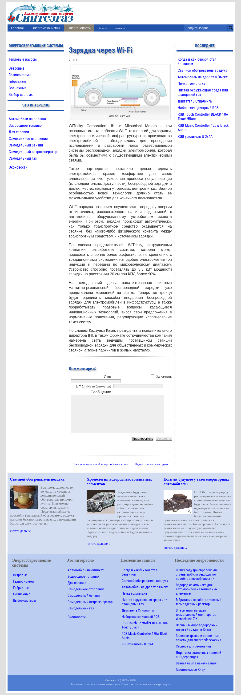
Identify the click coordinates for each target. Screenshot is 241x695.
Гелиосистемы (20, 75)
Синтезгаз (111, 680)
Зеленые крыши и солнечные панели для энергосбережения (198, 638)
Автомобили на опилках (28, 119)
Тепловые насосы (23, 59)
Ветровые (16, 68)
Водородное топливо (25, 125)
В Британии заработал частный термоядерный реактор (198, 602)
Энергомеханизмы (46, 28)
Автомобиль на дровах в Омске (203, 77)
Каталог (103, 28)
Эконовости (18, 167)
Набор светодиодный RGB (198, 108)
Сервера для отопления (193, 646)
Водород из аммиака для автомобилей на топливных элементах (196, 589)
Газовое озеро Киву (190, 669)
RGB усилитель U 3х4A (195, 136)
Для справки (19, 132)
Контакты (120, 28)
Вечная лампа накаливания (196, 663)
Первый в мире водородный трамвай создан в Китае (196, 627)
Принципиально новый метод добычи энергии (100, 464)
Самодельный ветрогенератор (33, 152)
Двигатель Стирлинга (195, 101)
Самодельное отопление (28, 138)
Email (93, 386)
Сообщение (101, 392)
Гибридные (17, 81)
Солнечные (18, 88)
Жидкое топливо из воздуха (151, 464)
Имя (107, 377)
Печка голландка (191, 83)
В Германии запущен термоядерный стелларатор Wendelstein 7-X (196, 614)
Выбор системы (21, 94)
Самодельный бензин (26, 145)
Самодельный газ (23, 158)
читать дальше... (21, 531)
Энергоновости (79, 28)
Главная (17, 28)
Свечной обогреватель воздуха (202, 70)
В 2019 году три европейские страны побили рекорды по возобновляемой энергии (197, 574)
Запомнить (164, 376)
